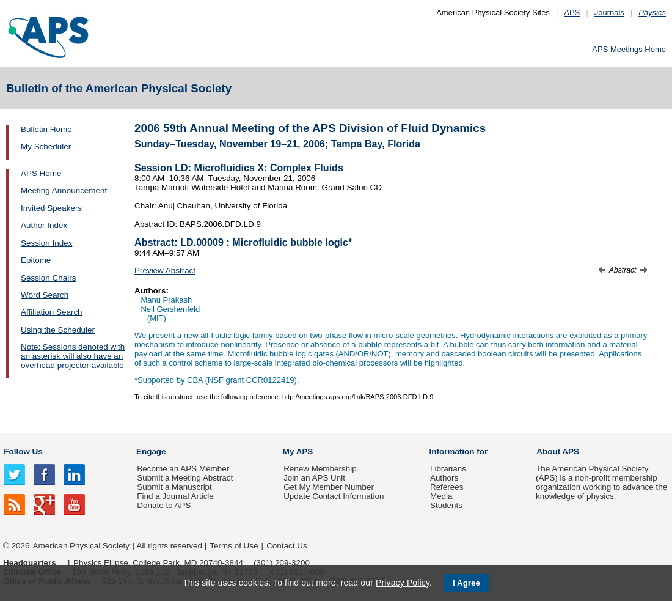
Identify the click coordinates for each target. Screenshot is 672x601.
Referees (447, 487)
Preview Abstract (164, 270)
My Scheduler (46, 146)
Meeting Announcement (64, 190)
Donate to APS (164, 505)
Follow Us (23, 451)
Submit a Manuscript (174, 487)
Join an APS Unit (314, 477)
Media (441, 496)
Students (446, 505)
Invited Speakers (51, 208)
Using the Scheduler (58, 329)
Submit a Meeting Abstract (185, 477)
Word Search (44, 295)
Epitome (36, 260)
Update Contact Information (333, 496)
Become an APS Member (183, 468)
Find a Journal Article (175, 496)
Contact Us (286, 545)
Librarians (448, 468)
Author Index (44, 225)
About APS (557, 451)
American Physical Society (81, 545)
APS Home (41, 173)
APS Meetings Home (629, 49)
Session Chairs (48, 277)
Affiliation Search (51, 312)
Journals (609, 12)
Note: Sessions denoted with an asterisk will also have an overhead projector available (73, 356)
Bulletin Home (46, 129)
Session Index (46, 243)
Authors (444, 477)
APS (572, 12)
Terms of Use (234, 545)
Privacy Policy (402, 583)
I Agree (466, 583)
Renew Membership (320, 468)
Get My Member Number (328, 487)
